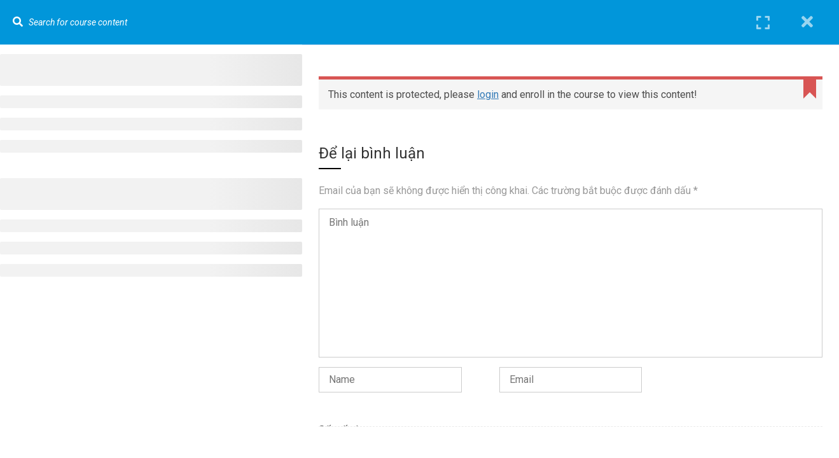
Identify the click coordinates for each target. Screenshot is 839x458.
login (488, 94)
